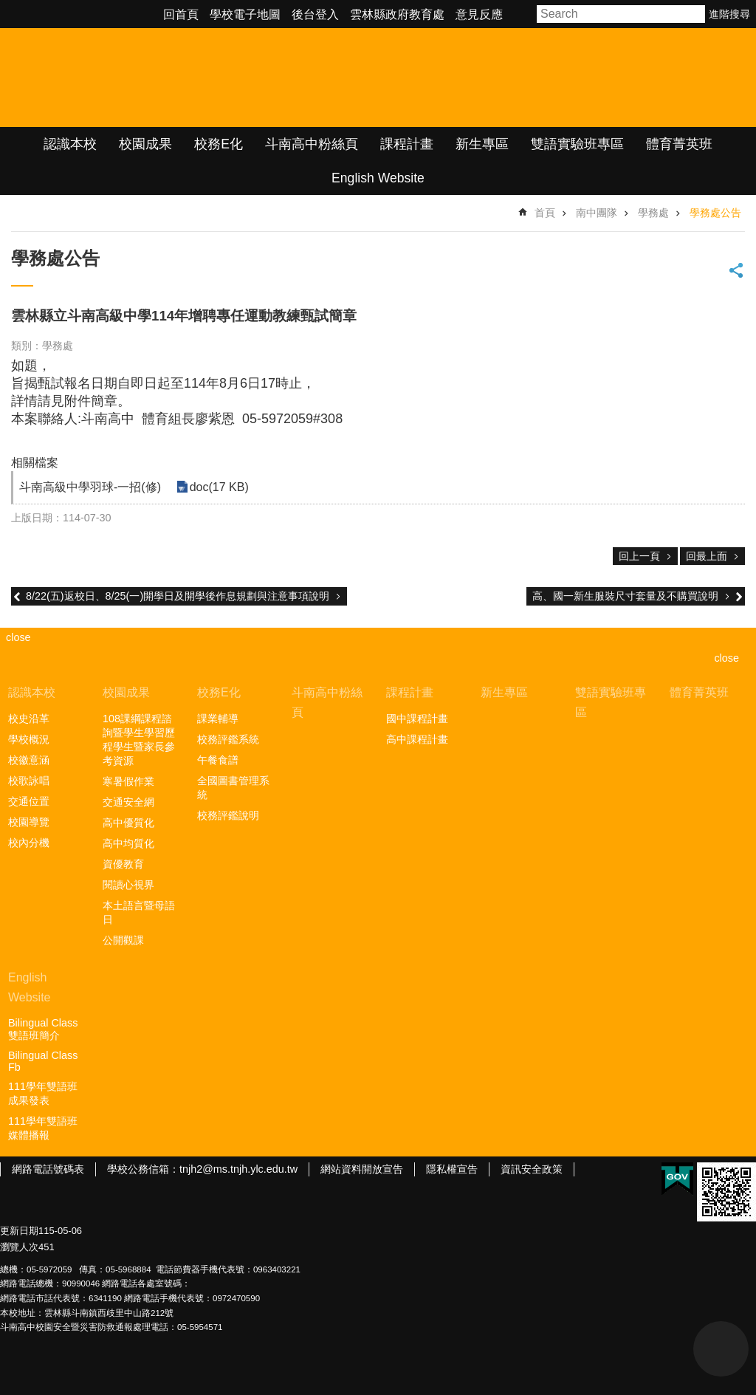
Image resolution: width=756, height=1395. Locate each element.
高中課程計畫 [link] (417, 739)
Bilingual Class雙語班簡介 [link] (43, 1029)
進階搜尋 (729, 14)
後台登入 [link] (315, 14)
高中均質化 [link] (128, 843)
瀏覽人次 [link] (19, 1246)
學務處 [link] (653, 213)
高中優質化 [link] (128, 823)
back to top (721, 1349)
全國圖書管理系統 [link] (233, 788)
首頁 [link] (545, 213)
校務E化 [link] (218, 144)
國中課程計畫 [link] (417, 718)
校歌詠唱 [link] (28, 780)
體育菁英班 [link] (679, 144)
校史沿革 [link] (28, 718)
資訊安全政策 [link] (532, 1169)
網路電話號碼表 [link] (48, 1169)
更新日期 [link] (19, 1230)
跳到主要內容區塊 (7, 7)
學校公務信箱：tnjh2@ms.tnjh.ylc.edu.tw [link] (202, 1169)
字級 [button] (522, 14)
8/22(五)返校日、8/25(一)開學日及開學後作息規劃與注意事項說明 (177, 596)
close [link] (18, 637)
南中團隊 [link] (596, 213)
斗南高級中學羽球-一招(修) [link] (90, 487)
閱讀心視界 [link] (128, 885)
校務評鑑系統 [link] (228, 739)
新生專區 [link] (482, 144)
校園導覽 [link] (28, 822)
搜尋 (694, 14)
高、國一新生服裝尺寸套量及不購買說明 (625, 596)
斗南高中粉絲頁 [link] (311, 144)
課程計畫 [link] (406, 144)
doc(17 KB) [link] (218, 487)
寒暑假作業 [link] (128, 781)
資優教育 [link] (123, 864)
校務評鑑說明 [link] (228, 815)
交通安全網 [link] (128, 802)
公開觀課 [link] (123, 940)
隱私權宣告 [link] (452, 1169)
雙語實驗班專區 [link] (577, 144)
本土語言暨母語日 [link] (139, 912)
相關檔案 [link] (34, 462)
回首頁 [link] (181, 14)
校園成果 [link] (145, 144)
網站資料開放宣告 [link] (361, 1169)
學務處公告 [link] (715, 213)
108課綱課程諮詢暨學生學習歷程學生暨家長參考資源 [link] (139, 740)
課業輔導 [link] (217, 718)
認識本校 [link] (70, 144)
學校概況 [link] (28, 739)
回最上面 (706, 556)
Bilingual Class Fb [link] (43, 1061)
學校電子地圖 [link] (245, 14)
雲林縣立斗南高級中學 (155, 77)
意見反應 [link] (479, 14)
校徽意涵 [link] (28, 760)
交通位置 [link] (28, 801)
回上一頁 (639, 556)
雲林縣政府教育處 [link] (397, 14)
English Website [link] (378, 178)
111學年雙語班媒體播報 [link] (43, 1128)
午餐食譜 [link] (217, 760)
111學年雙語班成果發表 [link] (43, 1093)
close (726, 658)
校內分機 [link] (28, 843)
